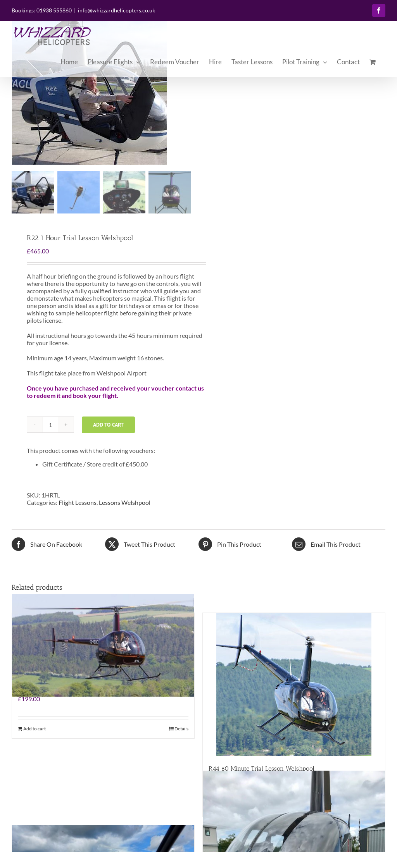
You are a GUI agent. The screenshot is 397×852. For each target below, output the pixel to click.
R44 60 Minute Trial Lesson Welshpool (261, 768)
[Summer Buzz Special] (103, 645)
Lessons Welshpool (124, 502)
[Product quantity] (50, 424)
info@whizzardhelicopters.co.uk (116, 10)
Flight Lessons (78, 502)
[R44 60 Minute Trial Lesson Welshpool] (294, 684)
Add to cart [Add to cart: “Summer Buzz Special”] (34, 729)
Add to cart (108, 424)
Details (181, 729)
